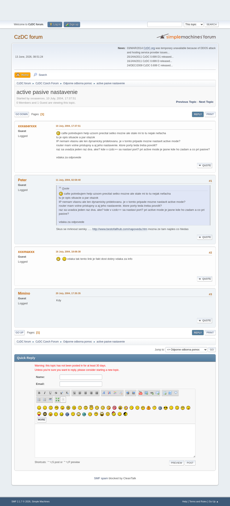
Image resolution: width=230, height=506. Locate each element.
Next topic (206, 101)
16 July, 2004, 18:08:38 (68, 251)
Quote (204, 165)
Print (210, 114)
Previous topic (186, 101)
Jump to (159, 349)
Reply (198, 114)
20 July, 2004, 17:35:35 (68, 293)
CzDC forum (28, 37)
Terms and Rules (198, 501)
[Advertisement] (115, 9)
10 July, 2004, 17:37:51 (68, 126)
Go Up (19, 332)
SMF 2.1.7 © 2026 (20, 501)
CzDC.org (149, 48)
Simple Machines (41, 501)
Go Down (22, 114)
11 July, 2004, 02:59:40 (68, 180)
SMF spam (101, 478)
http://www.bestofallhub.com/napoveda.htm (119, 229)
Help (184, 501)
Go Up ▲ (214, 501)
